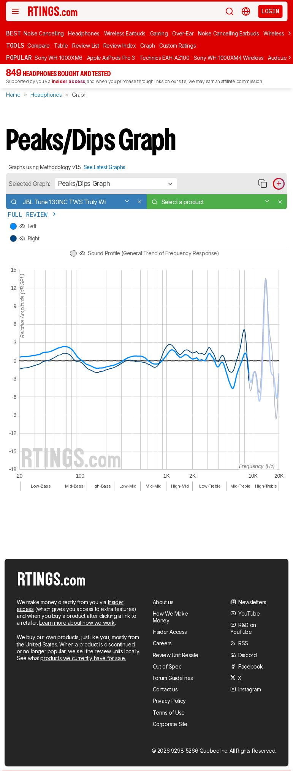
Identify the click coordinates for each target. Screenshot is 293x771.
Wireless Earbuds (125, 33)
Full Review (32, 214)
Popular (19, 57)
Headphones (84, 33)
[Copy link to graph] (262, 184)
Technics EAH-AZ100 (164, 57)
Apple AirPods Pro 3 (111, 57)
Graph (147, 45)
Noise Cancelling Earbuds (228, 33)
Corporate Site (170, 724)
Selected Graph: (29, 183)
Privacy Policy (169, 700)
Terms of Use (169, 712)
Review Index (119, 45)
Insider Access (170, 632)
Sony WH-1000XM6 (58, 57)
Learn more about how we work (77, 622)
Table (61, 45)
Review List (85, 45)
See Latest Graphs (104, 167)
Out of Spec (167, 666)
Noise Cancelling (43, 33)
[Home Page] (52, 11)
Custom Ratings (177, 45)
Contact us (165, 689)
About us (163, 602)
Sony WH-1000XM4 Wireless (229, 57)
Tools (15, 45)
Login (270, 11)
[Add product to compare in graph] (279, 184)
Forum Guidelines (173, 678)
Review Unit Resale (175, 655)
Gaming (159, 33)
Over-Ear (182, 33)
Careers (162, 643)
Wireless (273, 33)
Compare (38, 45)
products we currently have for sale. (83, 658)
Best (13, 33)
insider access (68, 81)
